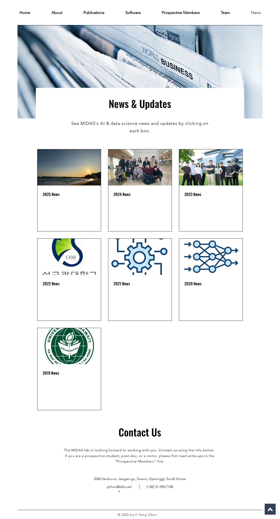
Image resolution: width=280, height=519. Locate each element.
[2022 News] (69, 257)
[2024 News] (140, 167)
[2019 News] (69, 346)
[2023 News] (211, 167)
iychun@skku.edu (119, 489)
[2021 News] (140, 257)
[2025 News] (69, 167)
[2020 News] (211, 257)
